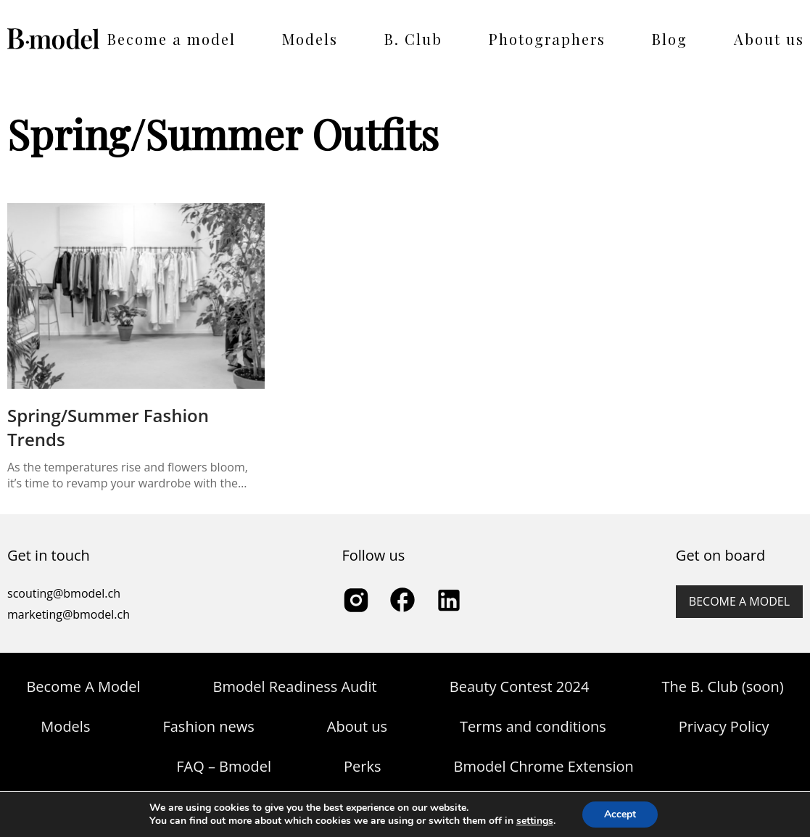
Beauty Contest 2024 (520, 686)
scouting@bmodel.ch (63, 593)
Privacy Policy (724, 726)
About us (769, 39)
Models (310, 39)
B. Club (413, 39)
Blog (669, 39)
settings (534, 821)
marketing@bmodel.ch (68, 614)
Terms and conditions (533, 726)
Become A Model (83, 686)
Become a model (171, 39)
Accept (620, 814)
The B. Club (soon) (722, 686)
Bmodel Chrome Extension (544, 766)
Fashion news (208, 726)
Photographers (547, 39)
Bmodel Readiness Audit (295, 686)
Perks (362, 766)
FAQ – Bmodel (223, 766)
